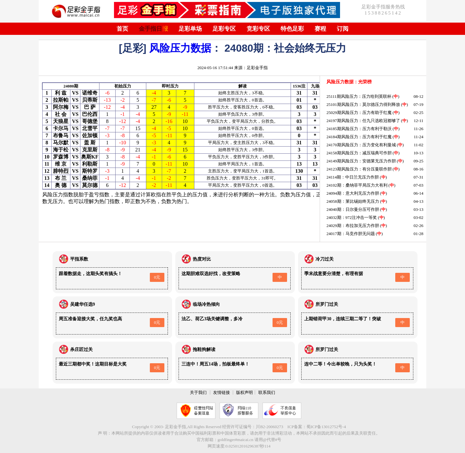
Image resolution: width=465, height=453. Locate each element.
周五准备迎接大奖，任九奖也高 (90, 318)
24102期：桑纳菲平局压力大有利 (357, 185)
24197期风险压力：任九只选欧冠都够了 (363, 120)
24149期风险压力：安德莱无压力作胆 (361, 161)
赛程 (320, 29)
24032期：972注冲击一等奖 (351, 217)
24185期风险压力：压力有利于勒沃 (359, 128)
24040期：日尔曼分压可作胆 (352, 209)
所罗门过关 (326, 304)
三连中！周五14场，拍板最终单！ (215, 364)
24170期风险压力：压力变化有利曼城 (361, 144)
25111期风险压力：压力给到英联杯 (358, 96)
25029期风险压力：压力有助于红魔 (359, 112)
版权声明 (244, 392)
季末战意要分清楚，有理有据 (333, 273)
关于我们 (198, 392)
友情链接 (221, 392)
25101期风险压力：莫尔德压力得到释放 (363, 104)
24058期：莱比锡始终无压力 (352, 201)
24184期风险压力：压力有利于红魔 (359, 136)
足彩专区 (224, 29)
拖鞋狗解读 (204, 349)
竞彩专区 (258, 29)
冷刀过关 (324, 259)
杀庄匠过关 (81, 349)
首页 (122, 29)
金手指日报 (153, 29)
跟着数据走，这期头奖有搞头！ (90, 273)
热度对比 (202, 259)
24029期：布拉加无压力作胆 (352, 225)
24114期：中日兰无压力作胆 (352, 177)
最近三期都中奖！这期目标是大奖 (93, 364)
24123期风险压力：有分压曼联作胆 (359, 169)
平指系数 (79, 259)
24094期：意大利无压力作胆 (352, 193)
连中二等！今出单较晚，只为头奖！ (340, 364)
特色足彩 (292, 29)
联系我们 (266, 392)
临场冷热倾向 (206, 304)
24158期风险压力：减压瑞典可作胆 (359, 152)
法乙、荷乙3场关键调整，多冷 (212, 318)
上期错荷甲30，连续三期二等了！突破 (342, 318)
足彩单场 (190, 29)
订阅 (342, 29)
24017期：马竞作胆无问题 (350, 233)
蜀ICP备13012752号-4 (326, 426)
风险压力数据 (180, 48)
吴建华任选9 (82, 304)
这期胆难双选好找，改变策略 (210, 273)
